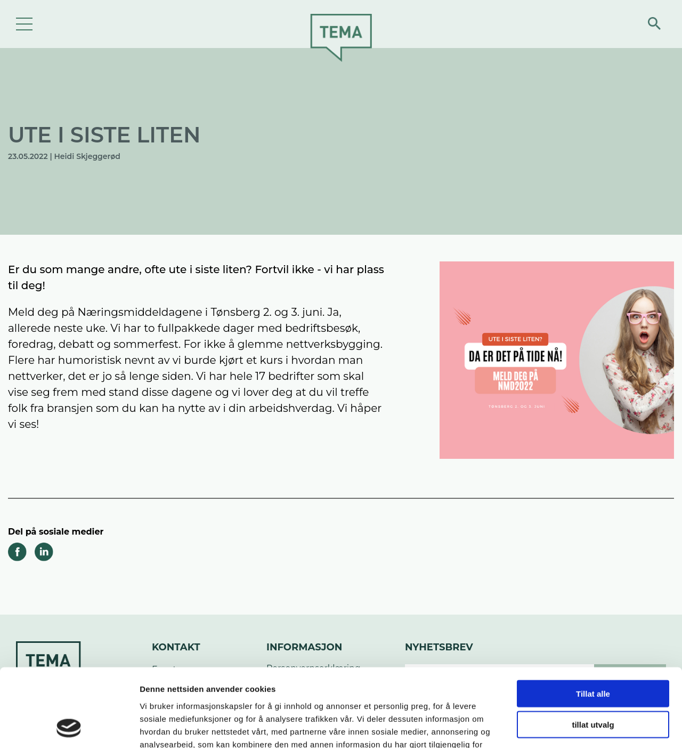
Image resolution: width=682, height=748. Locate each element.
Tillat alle (593, 620)
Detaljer (567, 726)
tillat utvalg (593, 651)
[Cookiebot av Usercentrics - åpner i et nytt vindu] (69, 727)
